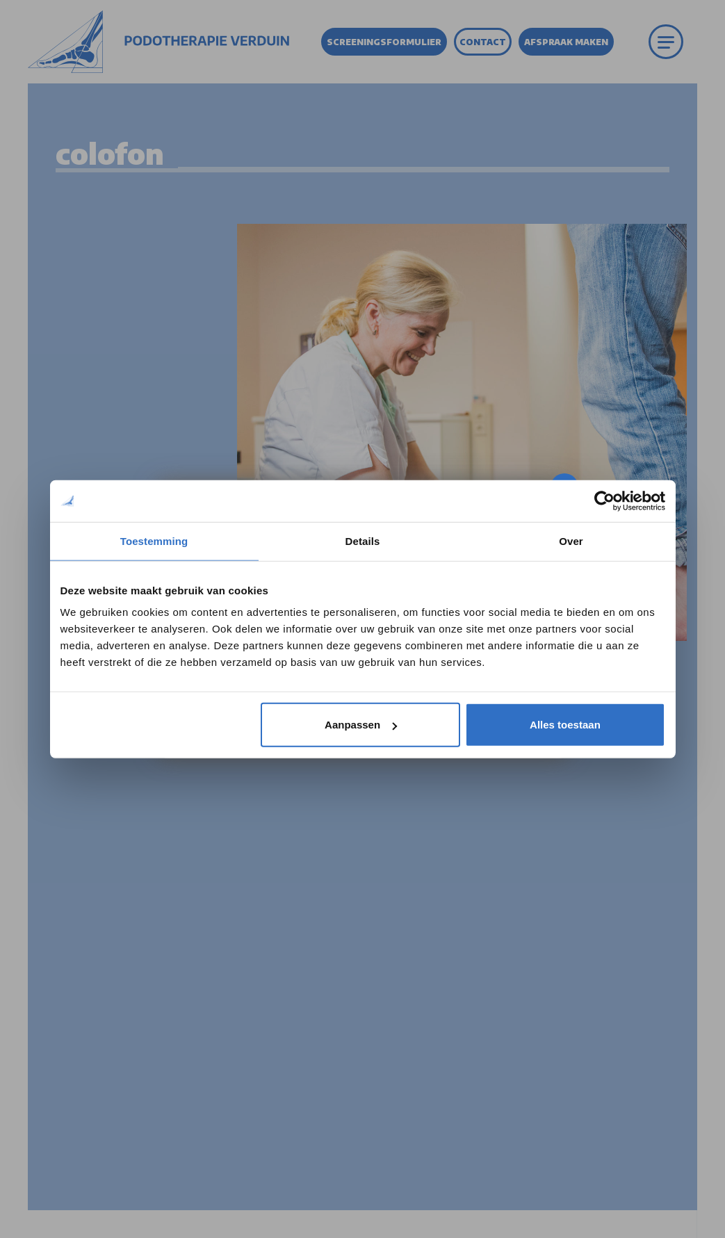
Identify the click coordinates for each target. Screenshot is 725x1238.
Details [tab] (362, 540)
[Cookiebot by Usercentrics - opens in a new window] (604, 500)
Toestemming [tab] (154, 540)
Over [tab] (571, 540)
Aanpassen (361, 725)
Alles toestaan (565, 725)
